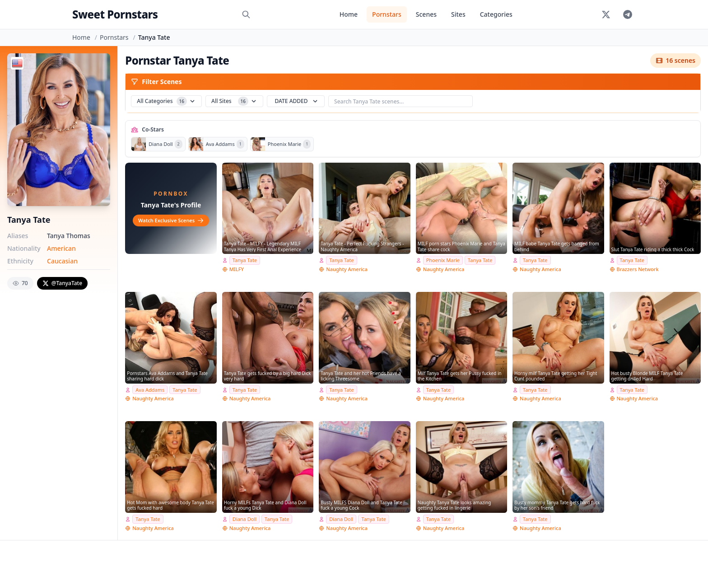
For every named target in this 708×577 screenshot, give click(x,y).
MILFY (236, 269)
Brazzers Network (638, 269)
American (61, 248)
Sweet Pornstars (115, 14)
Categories (496, 14)
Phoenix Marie (443, 260)
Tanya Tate (245, 260)
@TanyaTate (62, 283)
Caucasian (62, 261)
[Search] (246, 14)
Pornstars (386, 14)
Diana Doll (244, 519)
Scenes (426, 14)
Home (349, 14)
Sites (458, 14)
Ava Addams (149, 389)
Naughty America (347, 269)
